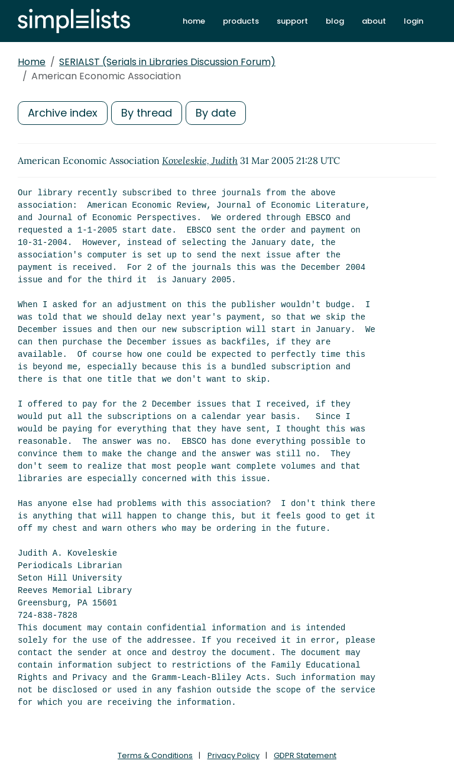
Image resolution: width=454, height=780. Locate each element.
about (374, 21)
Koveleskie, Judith (200, 160)
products (241, 21)
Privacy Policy (233, 755)
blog (335, 21)
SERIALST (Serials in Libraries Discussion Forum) (167, 62)
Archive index (63, 112)
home (194, 21)
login (413, 21)
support (292, 21)
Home (32, 62)
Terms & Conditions (155, 755)
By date (216, 112)
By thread (146, 112)
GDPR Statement (305, 755)
